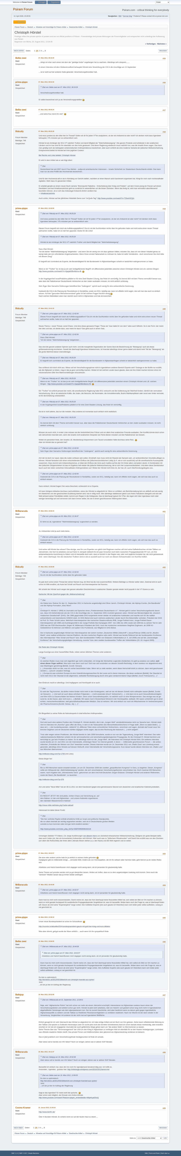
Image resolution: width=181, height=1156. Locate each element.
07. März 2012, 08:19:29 (46, 58)
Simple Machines (33, 1153)
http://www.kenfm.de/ (47, 1112)
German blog (127, 16)
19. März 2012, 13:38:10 (46, 917)
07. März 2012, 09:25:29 (46, 131)
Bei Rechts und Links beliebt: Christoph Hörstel (57, 155)
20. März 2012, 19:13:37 (46, 1052)
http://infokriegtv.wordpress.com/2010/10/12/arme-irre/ (88, 1069)
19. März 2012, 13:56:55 (46, 941)
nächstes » (162, 44)
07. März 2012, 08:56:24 (46, 109)
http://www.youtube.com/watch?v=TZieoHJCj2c (116, 198)
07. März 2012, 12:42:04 (46, 208)
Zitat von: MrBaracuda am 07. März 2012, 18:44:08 (60, 946)
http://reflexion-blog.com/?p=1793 (52, 754)
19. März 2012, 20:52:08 (46, 994)
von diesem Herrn (90, 836)
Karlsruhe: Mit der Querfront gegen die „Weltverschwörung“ (62, 594)
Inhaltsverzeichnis (48, 193)
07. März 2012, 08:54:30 (46, 82)
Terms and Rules (154, 1153)
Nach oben (18, 1128)
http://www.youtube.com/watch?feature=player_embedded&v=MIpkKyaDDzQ (69, 1098)
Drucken (163, 51)
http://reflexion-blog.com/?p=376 (51, 779)
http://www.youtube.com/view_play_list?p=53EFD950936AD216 (65, 829)
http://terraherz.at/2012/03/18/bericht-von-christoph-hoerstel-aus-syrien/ (66, 980)
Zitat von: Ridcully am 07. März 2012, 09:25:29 (59, 213)
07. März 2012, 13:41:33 (46, 308)
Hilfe (146, 1153)
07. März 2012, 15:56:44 (46, 511)
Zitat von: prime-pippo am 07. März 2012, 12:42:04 (60, 314)
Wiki (119, 16)
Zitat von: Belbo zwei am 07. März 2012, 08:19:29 (60, 87)
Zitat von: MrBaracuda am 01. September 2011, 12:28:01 (62, 1000)
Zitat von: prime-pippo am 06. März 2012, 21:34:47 (60, 516)
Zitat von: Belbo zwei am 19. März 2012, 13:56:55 (60, 1075)
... (44, 51)
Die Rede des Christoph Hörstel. (51, 647)
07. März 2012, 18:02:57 (46, 853)
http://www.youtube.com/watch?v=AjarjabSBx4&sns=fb (60, 271)
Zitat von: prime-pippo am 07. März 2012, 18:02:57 (60, 890)
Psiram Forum (23, 9)
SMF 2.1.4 (14, 1153)
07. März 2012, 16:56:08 (46, 567)
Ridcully (19, 131)
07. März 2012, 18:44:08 (46, 884)
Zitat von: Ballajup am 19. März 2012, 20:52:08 (59, 1057)
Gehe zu (133, 1138)
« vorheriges (150, 44)
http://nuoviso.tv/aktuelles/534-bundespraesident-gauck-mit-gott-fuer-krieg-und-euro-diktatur (74, 926)
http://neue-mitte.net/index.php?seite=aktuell (56, 805)
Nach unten (19, 51)
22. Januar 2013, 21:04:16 (46, 1107)
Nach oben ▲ (165, 1153)
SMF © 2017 (23, 1153)
